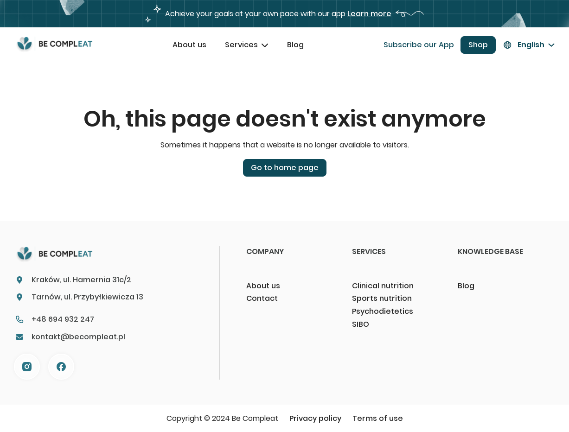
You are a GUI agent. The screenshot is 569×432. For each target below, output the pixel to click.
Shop (478, 44)
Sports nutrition (382, 298)
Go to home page (285, 167)
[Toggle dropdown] (265, 45)
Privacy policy (315, 418)
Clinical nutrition (383, 285)
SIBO (360, 324)
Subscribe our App (419, 44)
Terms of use (377, 418)
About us (189, 44)
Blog (295, 44)
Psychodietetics (382, 311)
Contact (262, 298)
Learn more (369, 13)
